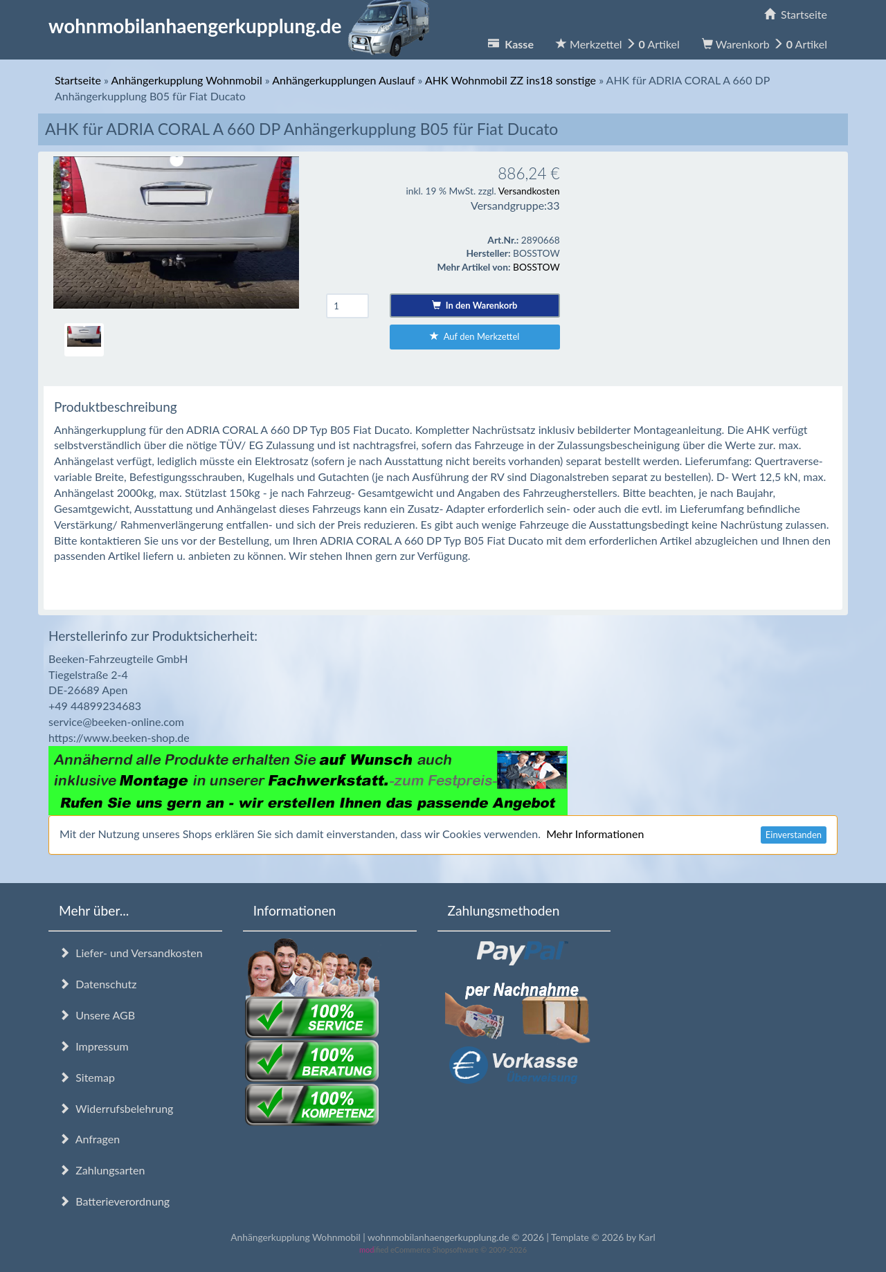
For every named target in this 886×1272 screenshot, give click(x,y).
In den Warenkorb (474, 305)
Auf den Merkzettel (474, 336)
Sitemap (87, 1077)
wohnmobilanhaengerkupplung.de (242, 25)
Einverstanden (794, 834)
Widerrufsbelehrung (116, 1108)
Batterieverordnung (114, 1201)
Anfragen (89, 1138)
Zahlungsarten (102, 1169)
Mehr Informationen (595, 833)
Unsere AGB (97, 1014)
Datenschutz (97, 983)
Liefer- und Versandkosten (131, 952)
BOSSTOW (536, 267)
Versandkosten (529, 191)
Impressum (94, 1046)
